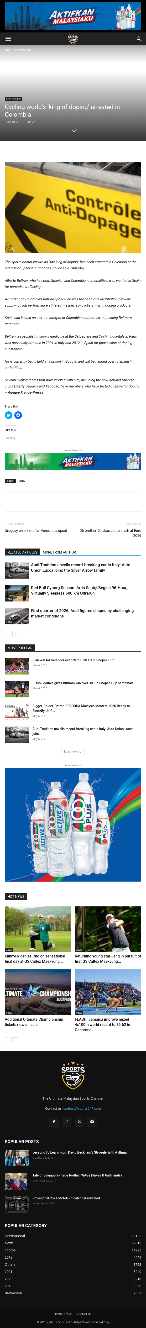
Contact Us (84, 1314)
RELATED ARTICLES (22, 552)
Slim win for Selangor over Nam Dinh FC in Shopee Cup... (74, 660)
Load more (73, 751)
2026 (9, 576)
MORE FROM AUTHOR (59, 552)
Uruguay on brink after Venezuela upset (36, 530)
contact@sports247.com (82, 1108)
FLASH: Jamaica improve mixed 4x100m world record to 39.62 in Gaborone (102, 1024)
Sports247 (65, 1322)
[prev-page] (8, 634)
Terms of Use (63, 1314)
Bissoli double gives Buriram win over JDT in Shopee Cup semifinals (83, 683)
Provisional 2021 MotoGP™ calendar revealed (66, 1198)
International (23, 50)
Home (6, 50)
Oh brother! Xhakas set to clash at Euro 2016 (110, 533)
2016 (22, 481)
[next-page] (15, 634)
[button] (8, 38)
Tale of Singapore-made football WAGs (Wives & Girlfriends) (77, 1175)
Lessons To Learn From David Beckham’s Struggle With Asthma (79, 1152)
